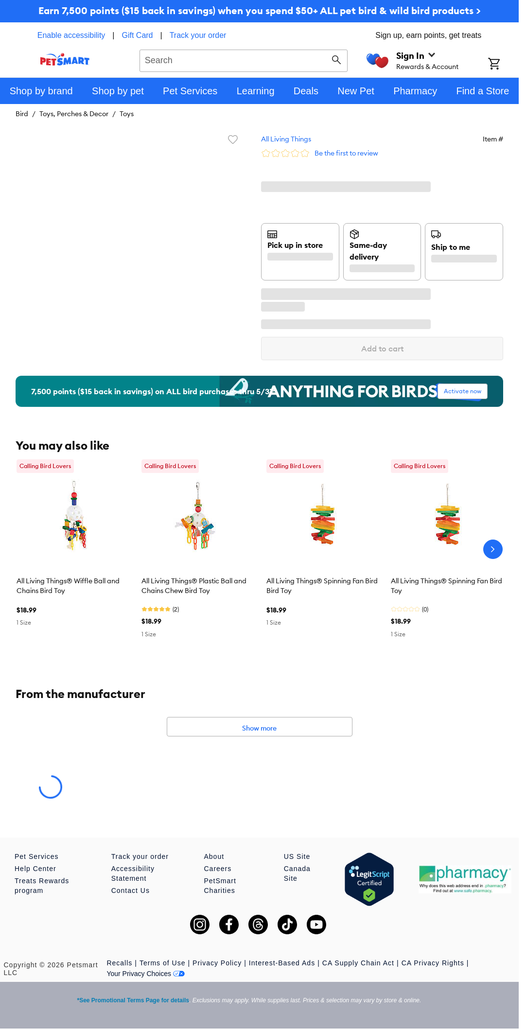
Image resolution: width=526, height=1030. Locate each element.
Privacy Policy (217, 963)
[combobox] (244, 59)
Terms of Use (162, 963)
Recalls (119, 963)
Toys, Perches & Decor (73, 113)
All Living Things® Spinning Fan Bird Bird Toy (322, 585)
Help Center (35, 869)
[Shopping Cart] (503, 64)
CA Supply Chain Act (358, 963)
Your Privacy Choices (145, 973)
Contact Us (130, 890)
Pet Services (37, 856)
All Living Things (286, 139)
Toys (127, 113)
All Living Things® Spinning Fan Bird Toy (446, 585)
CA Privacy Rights (433, 963)
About (214, 856)
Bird (22, 113)
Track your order (198, 35)
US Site (297, 856)
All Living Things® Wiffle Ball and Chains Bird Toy (68, 585)
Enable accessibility (71, 35)
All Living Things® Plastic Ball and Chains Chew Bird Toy (193, 585)
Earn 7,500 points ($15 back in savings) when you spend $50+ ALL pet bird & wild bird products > (259, 10)
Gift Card (137, 35)
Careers (217, 869)
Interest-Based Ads (282, 963)
